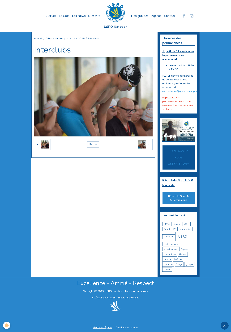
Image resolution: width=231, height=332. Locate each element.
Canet (167, 229)
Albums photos (54, 38)
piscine (174, 244)
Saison (177, 224)
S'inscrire (94, 16)
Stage (179, 264)
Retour (93, 144)
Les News (79, 16)
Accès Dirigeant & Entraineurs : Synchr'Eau (115, 298)
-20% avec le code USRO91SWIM (178, 157)
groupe (189, 264)
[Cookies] (6, 325)
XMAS (167, 224)
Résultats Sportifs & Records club (178, 198)
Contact (169, 16)
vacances (168, 236)
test (166, 244)
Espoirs (184, 249)
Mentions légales (102, 327)
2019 (186, 224)
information (185, 229)
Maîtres (178, 259)
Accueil (51, 16)
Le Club (64, 16)
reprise (167, 259)
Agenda (156, 16)
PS (174, 229)
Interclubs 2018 (75, 38)
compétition (170, 254)
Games (182, 254)
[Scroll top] (225, 326)
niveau (167, 269)
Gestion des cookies (127, 327)
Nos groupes (139, 16)
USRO (182, 237)
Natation (168, 264)
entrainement (170, 249)
